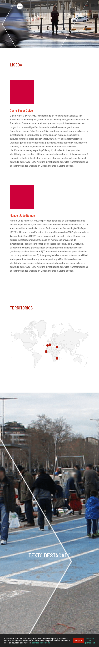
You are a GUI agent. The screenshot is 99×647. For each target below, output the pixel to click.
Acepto (78, 640)
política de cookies (41, 642)
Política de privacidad (90, 640)
